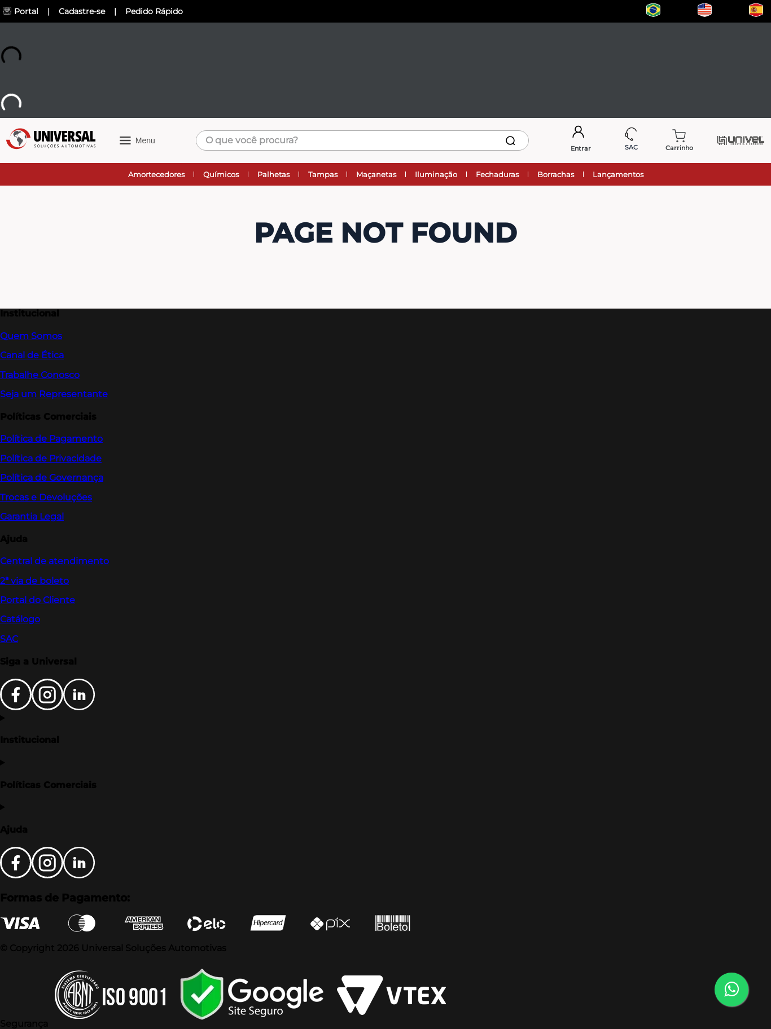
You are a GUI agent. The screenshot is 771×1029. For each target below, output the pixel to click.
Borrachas (555, 174)
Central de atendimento (54, 561)
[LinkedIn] (79, 707)
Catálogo (20, 619)
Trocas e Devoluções (46, 497)
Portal (20, 11)
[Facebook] (16, 707)
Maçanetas (376, 174)
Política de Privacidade (51, 458)
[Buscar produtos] (512, 140)
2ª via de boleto (34, 580)
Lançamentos (618, 174)
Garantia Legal (32, 516)
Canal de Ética (32, 355)
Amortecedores (156, 174)
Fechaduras (497, 174)
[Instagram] (47, 707)
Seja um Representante (54, 394)
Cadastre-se (82, 11)
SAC (9, 639)
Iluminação (436, 174)
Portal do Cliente (37, 600)
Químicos (221, 174)
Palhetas (273, 174)
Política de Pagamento (51, 438)
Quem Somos (31, 336)
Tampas (323, 174)
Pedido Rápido (154, 11)
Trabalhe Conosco (40, 375)
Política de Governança (51, 477)
